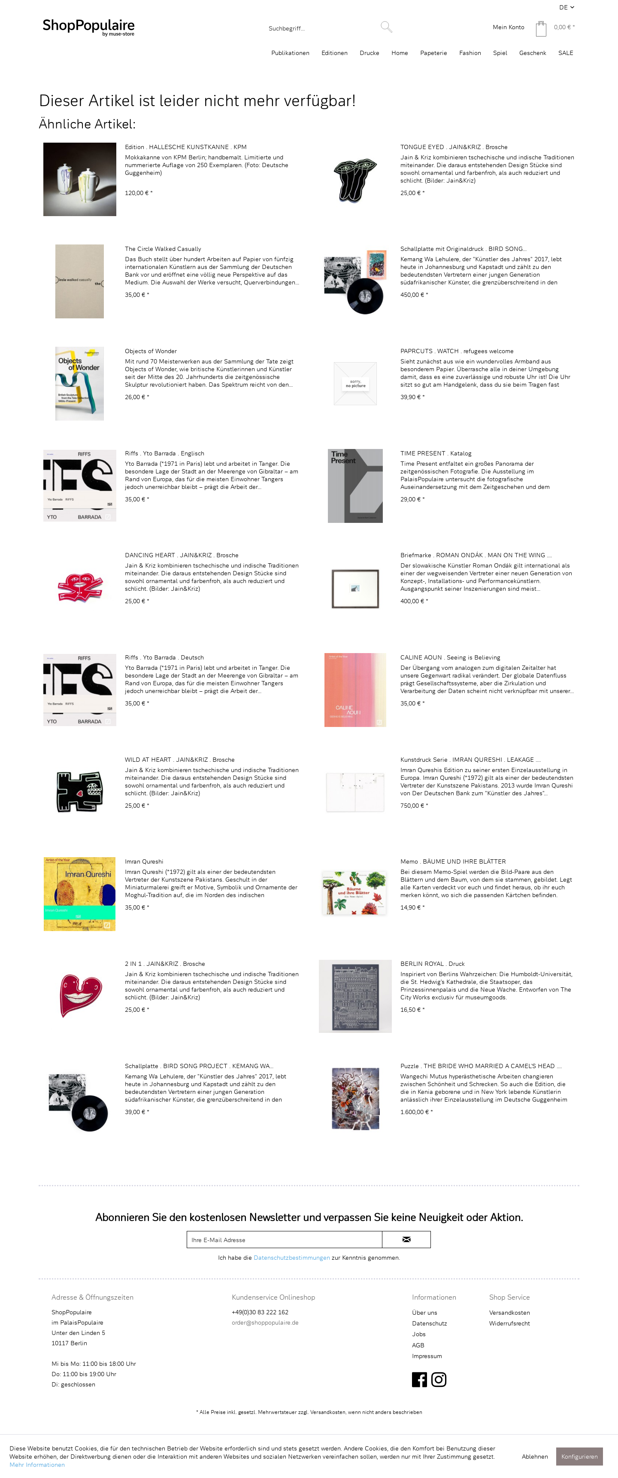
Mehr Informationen (37, 1464)
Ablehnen (535, 1456)
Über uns (424, 1312)
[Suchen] (386, 27)
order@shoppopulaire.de (265, 1322)
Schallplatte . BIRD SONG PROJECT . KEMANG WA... (199, 1066)
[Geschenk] (532, 52)
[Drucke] (369, 52)
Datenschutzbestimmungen (292, 1257)
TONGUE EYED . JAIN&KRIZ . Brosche (454, 147)
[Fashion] (470, 52)
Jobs (419, 1334)
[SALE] (565, 52)
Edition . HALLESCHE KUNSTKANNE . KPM (186, 147)
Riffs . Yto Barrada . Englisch (164, 453)
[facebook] (419, 1379)
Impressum (427, 1356)
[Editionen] (334, 52)
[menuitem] (329, 28)
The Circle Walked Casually (163, 248)
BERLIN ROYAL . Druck (432, 963)
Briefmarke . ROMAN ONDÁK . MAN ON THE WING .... (476, 555)
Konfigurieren (579, 1456)
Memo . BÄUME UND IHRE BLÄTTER (453, 861)
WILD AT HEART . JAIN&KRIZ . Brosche (180, 759)
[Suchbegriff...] (329, 28)
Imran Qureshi (144, 861)
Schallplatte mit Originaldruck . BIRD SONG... (463, 248)
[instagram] (438, 1379)
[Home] (399, 52)
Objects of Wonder (151, 351)
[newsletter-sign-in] (406, 1239)
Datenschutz (429, 1323)
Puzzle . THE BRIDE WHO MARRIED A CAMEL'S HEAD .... (481, 1066)
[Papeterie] (433, 52)
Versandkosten (509, 1312)
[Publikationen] (290, 52)
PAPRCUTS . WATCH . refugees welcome (457, 351)
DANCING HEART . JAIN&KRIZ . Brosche (182, 555)
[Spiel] (500, 52)
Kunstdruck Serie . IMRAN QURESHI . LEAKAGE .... (470, 759)
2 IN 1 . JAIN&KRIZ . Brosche (165, 963)
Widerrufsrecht (509, 1323)
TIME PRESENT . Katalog (436, 453)
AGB (418, 1345)
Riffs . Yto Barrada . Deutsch (164, 657)
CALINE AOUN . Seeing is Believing (450, 657)
